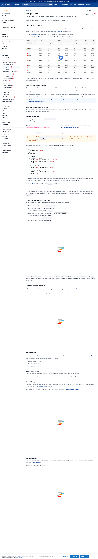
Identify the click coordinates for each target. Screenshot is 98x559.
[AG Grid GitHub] (95, 5)
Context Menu (37, 36)
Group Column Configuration (72, 389)
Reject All (75, 556)
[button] (37, 4)
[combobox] (91, 11)
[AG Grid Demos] (56, 5)
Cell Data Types (89, 138)
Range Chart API (78, 288)
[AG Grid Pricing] (88, 5)
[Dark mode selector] (92, 5)
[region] (49, 556)
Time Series (32, 183)
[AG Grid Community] (81, 5)
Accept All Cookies (84, 556)
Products (18, 4)
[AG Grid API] (75, 5)
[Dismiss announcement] (96, 1)
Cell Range (34, 34)
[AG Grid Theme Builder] (64, 5)
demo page (59, 31)
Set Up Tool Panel (66, 288)
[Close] (95, 556)
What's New (5, 10)
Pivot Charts (56, 355)
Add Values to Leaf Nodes (40, 386)
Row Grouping (88, 355)
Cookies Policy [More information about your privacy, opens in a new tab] (19, 557)
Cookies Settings (65, 556)
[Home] (7, 5)
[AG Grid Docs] (71, 5)
